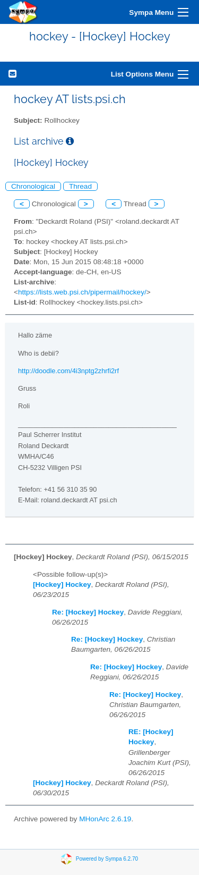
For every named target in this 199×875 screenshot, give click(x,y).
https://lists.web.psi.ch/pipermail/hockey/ (82, 292)
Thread (80, 186)
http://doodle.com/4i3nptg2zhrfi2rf (68, 371)
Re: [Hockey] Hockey (88, 612)
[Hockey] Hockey (62, 584)
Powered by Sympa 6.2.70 (107, 859)
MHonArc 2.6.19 (105, 819)
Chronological (33, 186)
